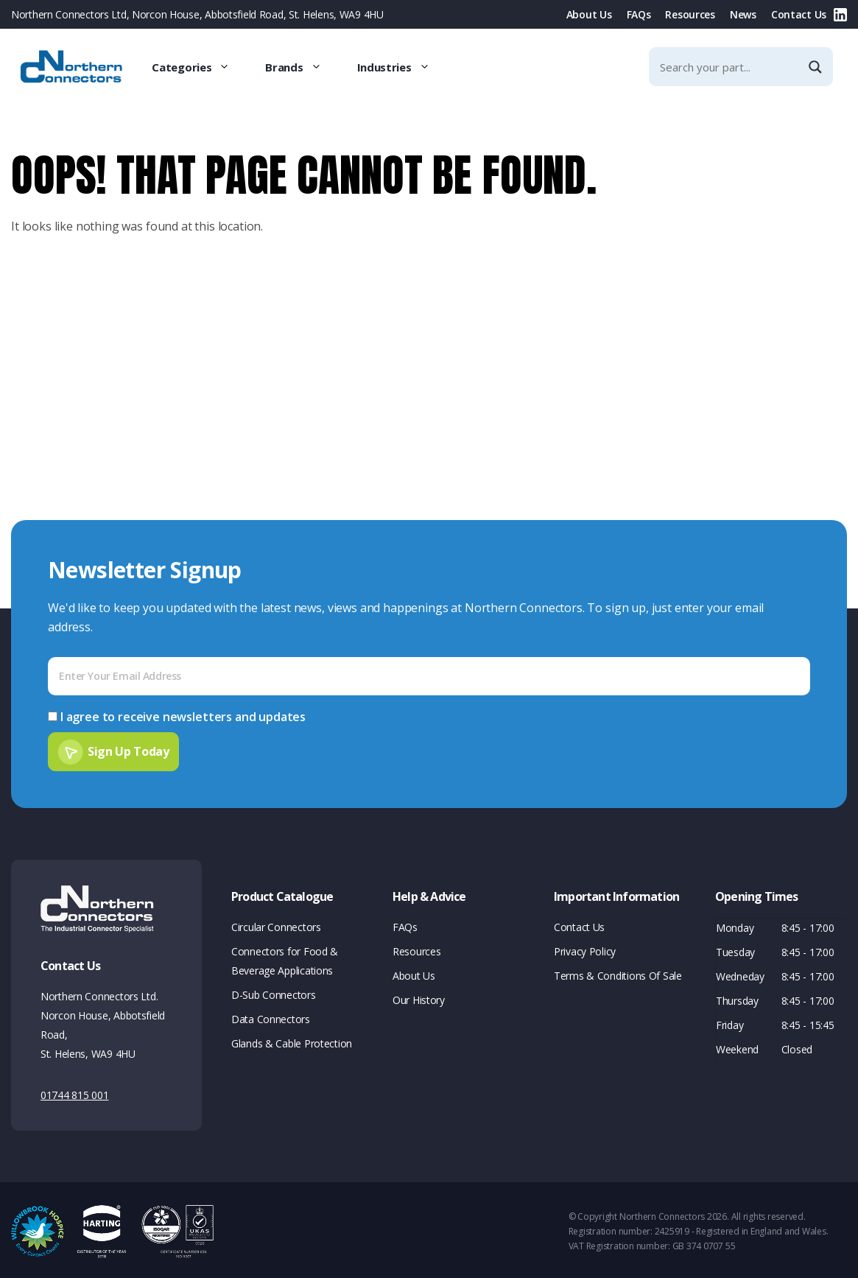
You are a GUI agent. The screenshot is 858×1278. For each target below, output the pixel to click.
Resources (689, 14)
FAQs (639, 14)
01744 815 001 (74, 1093)
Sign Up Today (128, 748)
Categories (199, 67)
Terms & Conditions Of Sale (618, 973)
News (743, 14)
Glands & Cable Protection (291, 1041)
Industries (402, 67)
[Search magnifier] (817, 67)
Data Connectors (270, 1017)
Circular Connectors (276, 925)
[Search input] (728, 66)
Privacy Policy (585, 949)
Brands (302, 67)
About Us (589, 14)
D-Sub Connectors (273, 993)
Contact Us (798, 14)
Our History (419, 998)
